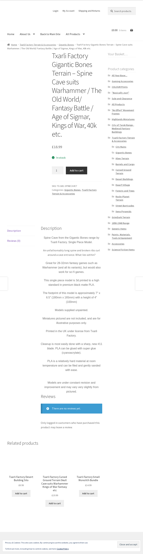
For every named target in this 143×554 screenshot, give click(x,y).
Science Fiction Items (123, 249)
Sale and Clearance (122, 98)
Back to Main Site (50, 34)
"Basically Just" (120, 92)
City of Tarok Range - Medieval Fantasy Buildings (123, 128)
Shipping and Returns (89, 10)
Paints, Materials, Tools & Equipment (122, 236)
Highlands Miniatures (123, 119)
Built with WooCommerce (50, 534)
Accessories (118, 243)
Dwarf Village (123, 184)
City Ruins (121, 146)
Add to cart (76, 170)
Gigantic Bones (66, 44)
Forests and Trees (125, 190)
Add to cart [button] (21, 477)
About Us (25, 34)
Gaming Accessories (122, 81)
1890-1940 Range (120, 223)
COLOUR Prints (120, 86)
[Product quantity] (57, 171)
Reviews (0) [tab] (13, 225)
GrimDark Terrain (121, 217)
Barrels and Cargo (125, 164)
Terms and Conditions (20, 534)
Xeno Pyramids (123, 211)
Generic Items (119, 228)
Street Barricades (125, 205)
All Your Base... (119, 75)
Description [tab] (14, 215)
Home (10, 34)
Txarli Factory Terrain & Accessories (38, 44)
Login (55, 10)
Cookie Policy (63, 548)
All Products (73, 34)
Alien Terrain (122, 158)
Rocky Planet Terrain (122, 198)
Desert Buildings (124, 179)
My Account (68, 10)
